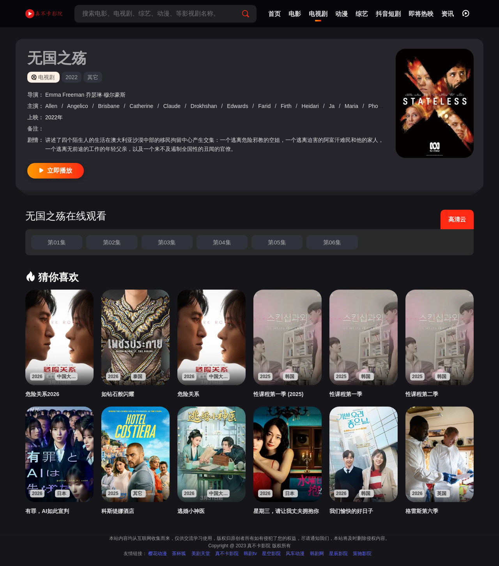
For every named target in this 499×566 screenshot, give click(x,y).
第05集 (277, 242)
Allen (52, 106)
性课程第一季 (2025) (278, 394)
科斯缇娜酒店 (117, 511)
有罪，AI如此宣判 (47, 511)
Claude (172, 106)
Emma (53, 95)
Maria (352, 106)
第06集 (332, 242)
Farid (265, 106)
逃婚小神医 (191, 511)
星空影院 (271, 553)
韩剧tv (250, 553)
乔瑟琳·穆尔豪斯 (106, 95)
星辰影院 (338, 553)
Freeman (74, 95)
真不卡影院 (227, 553)
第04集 (222, 242)
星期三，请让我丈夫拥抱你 (286, 511)
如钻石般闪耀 (117, 394)
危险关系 (188, 394)
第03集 (167, 242)
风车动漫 (295, 553)
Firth (287, 106)
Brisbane (109, 106)
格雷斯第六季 (421, 511)
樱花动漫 (157, 553)
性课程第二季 (421, 394)
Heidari (311, 106)
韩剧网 (317, 553)
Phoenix (378, 106)
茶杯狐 (179, 553)
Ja (332, 106)
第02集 (112, 242)
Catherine (142, 106)
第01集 (57, 242)
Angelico (78, 106)
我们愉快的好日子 (351, 511)
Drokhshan (205, 106)
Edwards (238, 106)
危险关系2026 (42, 394)
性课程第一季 (345, 394)
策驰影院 (362, 553)
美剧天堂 (200, 553)
